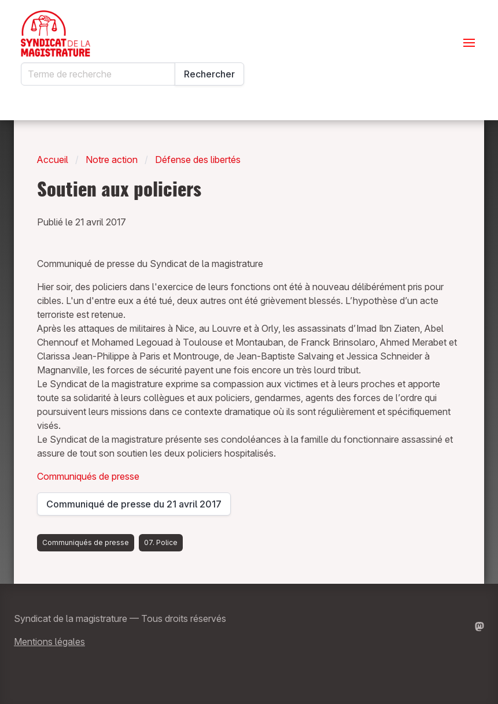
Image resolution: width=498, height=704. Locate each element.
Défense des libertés (198, 159)
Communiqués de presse (88, 476)
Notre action (112, 159)
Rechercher (209, 74)
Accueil (52, 159)
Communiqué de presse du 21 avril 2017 (134, 507)
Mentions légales (49, 641)
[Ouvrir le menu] (469, 42)
